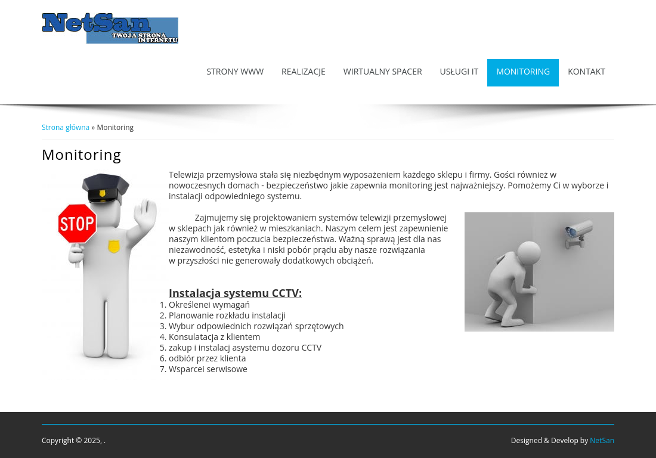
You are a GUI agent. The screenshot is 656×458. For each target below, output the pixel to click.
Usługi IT (459, 71)
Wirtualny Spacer (383, 71)
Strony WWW (235, 71)
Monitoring (523, 71)
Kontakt (586, 71)
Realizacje (303, 71)
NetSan (602, 440)
